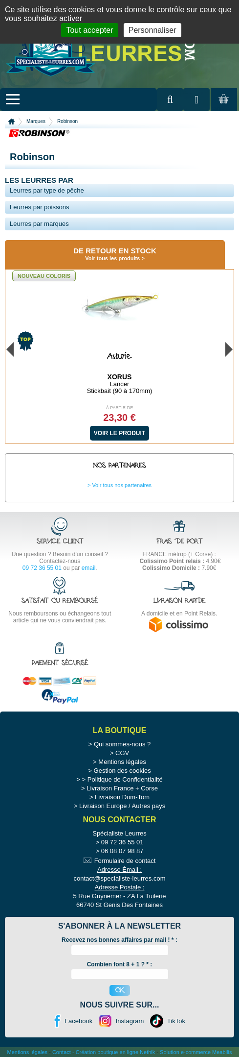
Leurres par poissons (39, 207)
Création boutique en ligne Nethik (115, 1052)
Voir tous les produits (112, 258)
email (89, 568)
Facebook (78, 1021)
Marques (35, 121)
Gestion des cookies (122, 770)
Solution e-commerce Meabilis (196, 1052)
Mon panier (222, 108)
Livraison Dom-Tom (122, 797)
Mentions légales (122, 761)
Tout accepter (89, 30)
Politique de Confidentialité (125, 779)
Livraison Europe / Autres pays (122, 806)
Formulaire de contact (125, 860)
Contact (61, 1052)
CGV (122, 753)
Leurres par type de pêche (47, 190)
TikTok (176, 1021)
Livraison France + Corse (122, 788)
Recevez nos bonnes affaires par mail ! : (119, 939)
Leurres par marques (39, 223)
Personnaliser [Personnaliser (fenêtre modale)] (152, 30)
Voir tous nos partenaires (122, 485)
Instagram (130, 1021)
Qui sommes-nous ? (122, 744)
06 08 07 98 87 (122, 851)
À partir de (119, 407)
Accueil (11, 121)
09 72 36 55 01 (42, 568)
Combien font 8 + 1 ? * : (119, 964)
